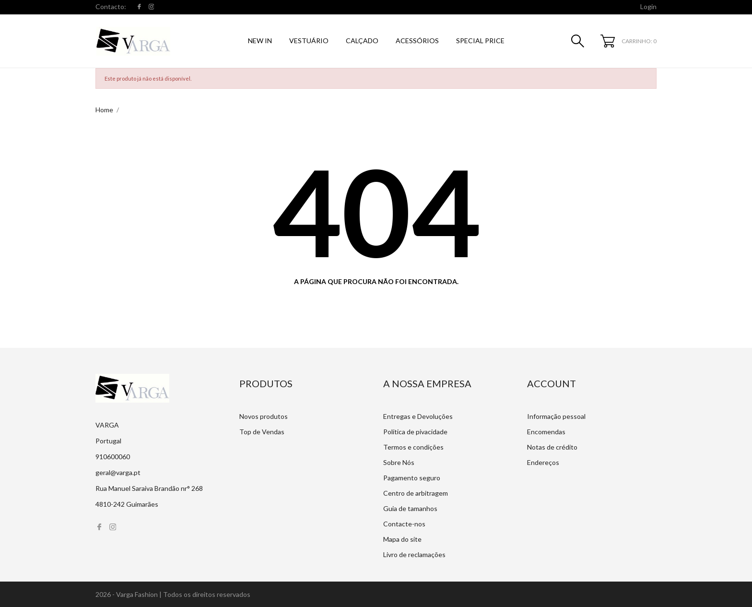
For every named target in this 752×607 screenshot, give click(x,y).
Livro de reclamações (414, 554)
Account (551, 383)
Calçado (362, 40)
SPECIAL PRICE (480, 40)
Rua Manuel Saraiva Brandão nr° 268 (149, 488)
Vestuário (309, 40)
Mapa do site (402, 539)
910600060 (112, 456)
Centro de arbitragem (415, 493)
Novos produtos (263, 416)
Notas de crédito (552, 447)
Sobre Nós (398, 462)
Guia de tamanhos (410, 508)
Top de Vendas (261, 432)
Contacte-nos (404, 524)
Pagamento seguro (411, 478)
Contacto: (110, 6)
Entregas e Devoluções (418, 416)
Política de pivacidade (415, 432)
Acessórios (417, 40)
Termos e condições (413, 447)
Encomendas (546, 432)
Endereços (543, 462)
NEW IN (260, 40)
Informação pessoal (556, 416)
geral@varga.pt (118, 472)
